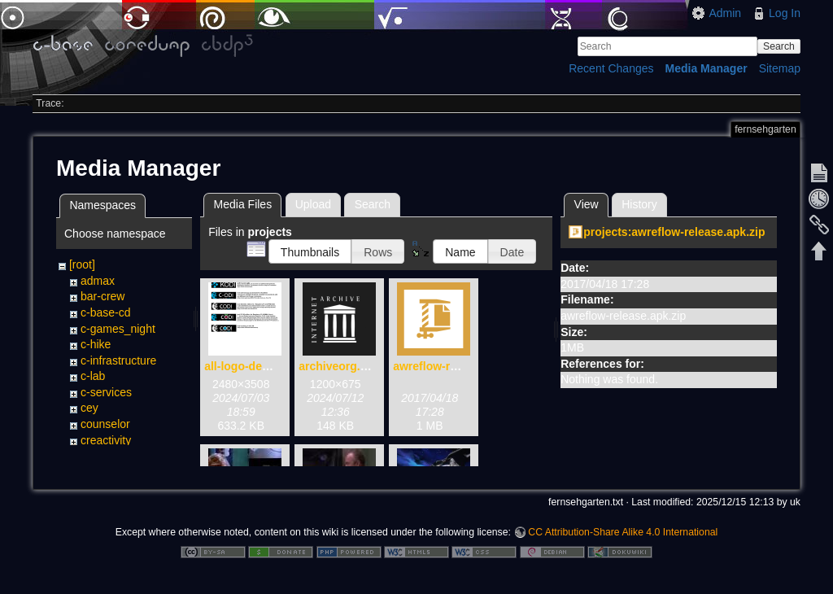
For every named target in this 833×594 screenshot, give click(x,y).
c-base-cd (105, 312)
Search (779, 46)
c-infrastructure (118, 360)
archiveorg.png (340, 366)
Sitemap (779, 68)
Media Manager (706, 68)
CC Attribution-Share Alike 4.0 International (622, 540)
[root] (82, 264)
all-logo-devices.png (259, 366)
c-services (106, 392)
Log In (784, 13)
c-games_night (118, 328)
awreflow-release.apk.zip (459, 366)
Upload (313, 204)
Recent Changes (611, 68)
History (639, 204)
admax (98, 280)
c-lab (93, 375)
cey (89, 407)
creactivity (106, 440)
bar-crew (102, 296)
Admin (725, 13)
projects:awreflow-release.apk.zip (674, 231)
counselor (105, 423)
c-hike (96, 344)
